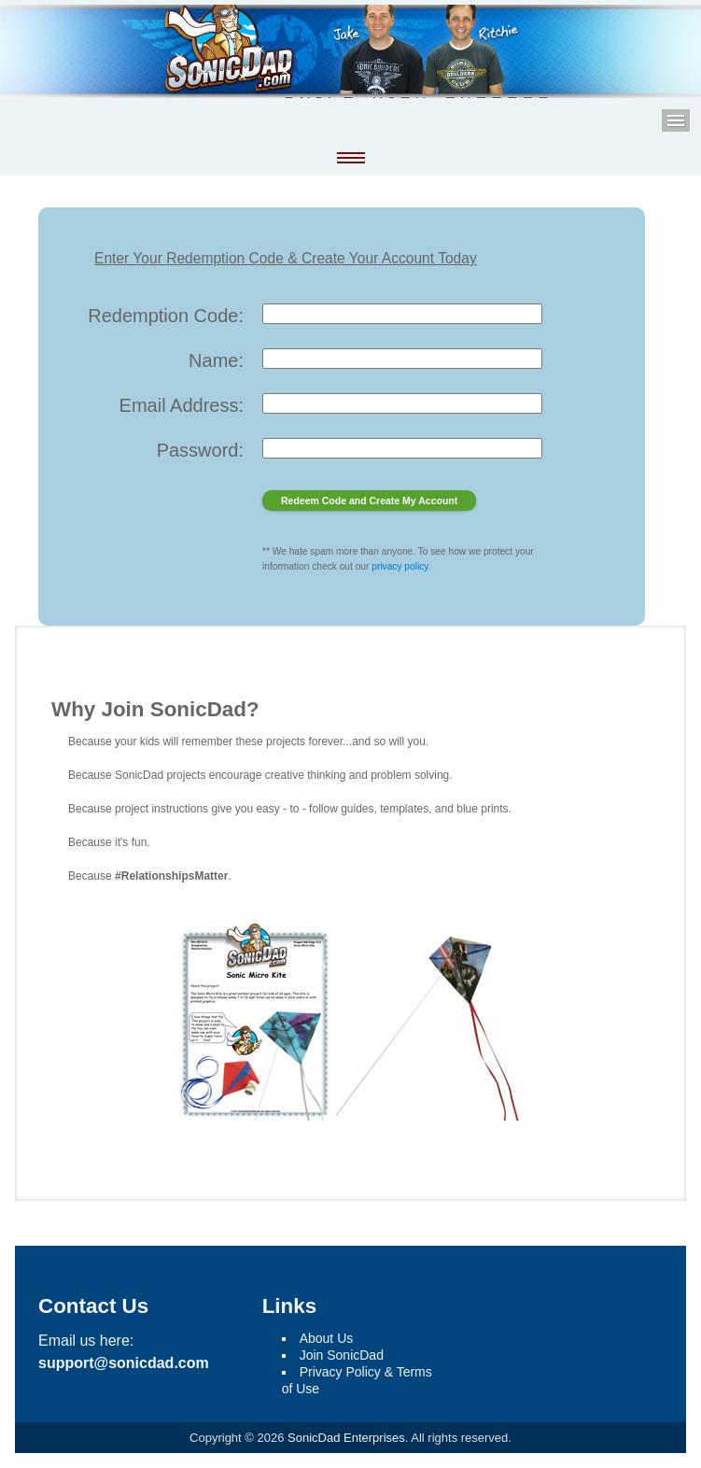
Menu (676, 120)
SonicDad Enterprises (346, 1438)
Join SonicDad (342, 1355)
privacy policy (400, 566)
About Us (327, 1338)
